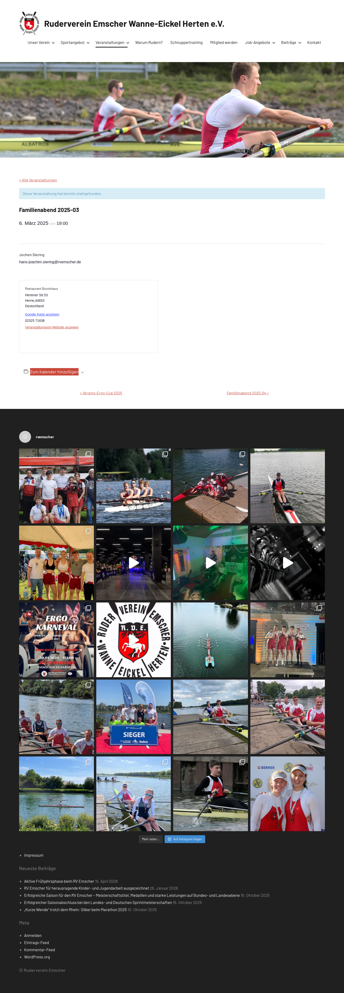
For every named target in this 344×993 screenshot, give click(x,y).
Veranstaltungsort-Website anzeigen (52, 327)
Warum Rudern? (149, 42)
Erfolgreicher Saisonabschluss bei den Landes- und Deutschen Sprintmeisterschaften (98, 902)
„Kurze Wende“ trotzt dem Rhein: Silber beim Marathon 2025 (75, 909)
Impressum (33, 855)
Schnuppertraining (186, 42)
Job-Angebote (259, 42)
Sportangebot (74, 42)
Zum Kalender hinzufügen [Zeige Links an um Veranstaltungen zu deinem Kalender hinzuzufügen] (54, 371)
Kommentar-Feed (39, 949)
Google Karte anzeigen (42, 314)
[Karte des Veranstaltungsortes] (120, 316)
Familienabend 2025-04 (248, 393)
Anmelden (33, 935)
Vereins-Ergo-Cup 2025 (101, 393)
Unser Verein (40, 42)
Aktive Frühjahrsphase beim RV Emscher (59, 881)
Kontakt (314, 42)
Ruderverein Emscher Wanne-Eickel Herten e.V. (134, 23)
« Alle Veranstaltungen (38, 180)
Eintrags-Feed (36, 942)
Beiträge (290, 42)
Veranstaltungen (112, 42)
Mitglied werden (223, 42)
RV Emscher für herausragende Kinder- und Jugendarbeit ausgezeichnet (86, 888)
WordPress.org (37, 956)
